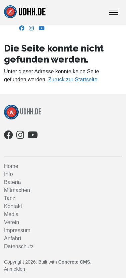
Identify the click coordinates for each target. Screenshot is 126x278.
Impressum (17, 230)
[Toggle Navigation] (113, 12)
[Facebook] (21, 28)
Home (11, 166)
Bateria (12, 182)
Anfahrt (12, 238)
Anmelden (14, 269)
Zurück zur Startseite (73, 79)
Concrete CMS (74, 262)
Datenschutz (19, 246)
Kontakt (13, 206)
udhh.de (25, 12)
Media (11, 214)
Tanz (9, 198)
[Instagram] (31, 28)
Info (8, 174)
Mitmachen (17, 190)
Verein (11, 222)
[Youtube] (42, 28)
